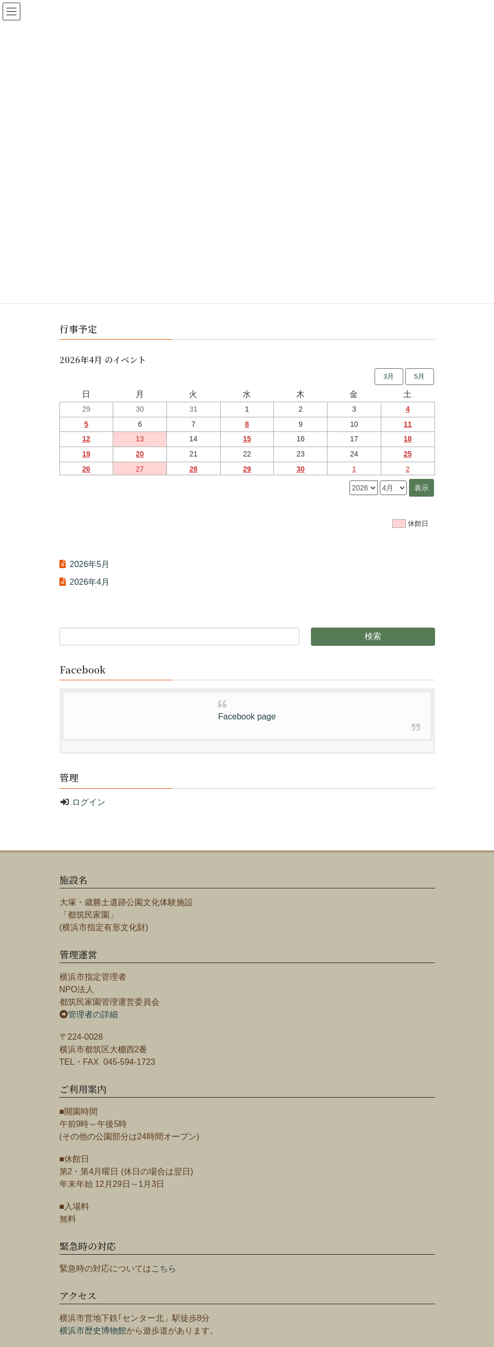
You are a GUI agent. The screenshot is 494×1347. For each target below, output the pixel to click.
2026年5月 (90, 564)
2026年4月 (90, 582)
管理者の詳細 (93, 1014)
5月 (419, 376)
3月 (388, 376)
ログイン (88, 802)
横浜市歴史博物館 (92, 1330)
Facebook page (246, 716)
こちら (163, 1268)
